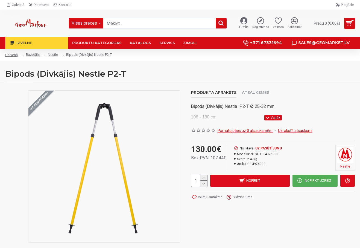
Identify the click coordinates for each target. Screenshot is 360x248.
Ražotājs (33, 55)
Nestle (53, 55)
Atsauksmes (255, 92)
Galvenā (11, 55)
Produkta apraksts (213, 92)
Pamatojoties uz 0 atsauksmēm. (245, 130)
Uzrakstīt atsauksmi (295, 130)
